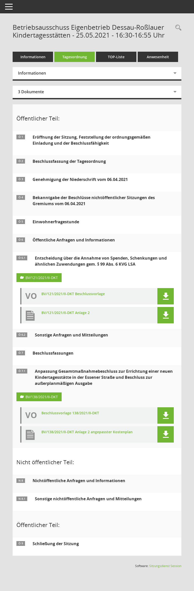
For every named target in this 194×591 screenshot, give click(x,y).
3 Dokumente (31, 92)
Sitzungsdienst (165, 566)
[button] (165, 296)
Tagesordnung (74, 56)
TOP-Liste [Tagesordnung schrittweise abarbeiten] (116, 56)
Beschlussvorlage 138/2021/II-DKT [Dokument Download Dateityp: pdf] (70, 413)
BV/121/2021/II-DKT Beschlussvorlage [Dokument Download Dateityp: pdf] (73, 294)
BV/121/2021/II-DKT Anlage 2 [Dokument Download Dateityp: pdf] (65, 313)
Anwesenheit (158, 56)
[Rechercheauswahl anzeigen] (177, 28)
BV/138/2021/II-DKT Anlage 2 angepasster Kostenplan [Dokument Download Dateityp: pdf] (87, 432)
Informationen (32, 56)
